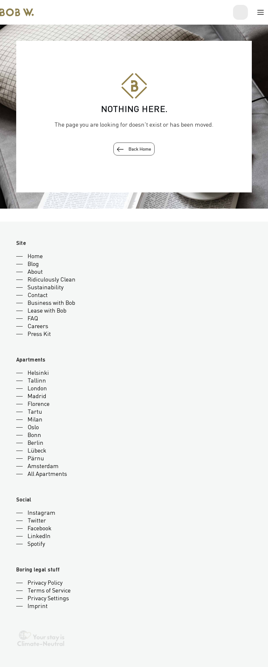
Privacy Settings (48, 599)
